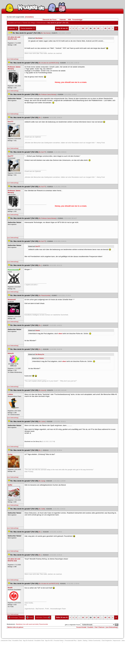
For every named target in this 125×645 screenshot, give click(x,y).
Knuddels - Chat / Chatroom (96, 627)
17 (87, 28)
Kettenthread (41, 23)
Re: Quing (42, 481)
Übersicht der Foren (49, 19)
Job (123, 640)
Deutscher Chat (6, 640)
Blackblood (19, 624)
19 (94, 28)
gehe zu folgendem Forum (72, 624)
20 (98, 28)
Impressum (116, 640)
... (79, 28)
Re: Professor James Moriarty (47, 94)
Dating (85, 640)
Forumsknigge (77, 19)
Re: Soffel (42, 509)
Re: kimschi (42, 390)
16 (83, 28)
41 (109, 28)
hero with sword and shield (30, 624)
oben (60, 333)
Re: (40, 117)
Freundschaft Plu (70, 640)
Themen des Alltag (28, 23)
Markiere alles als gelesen (15, 627)
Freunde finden (58, 640)
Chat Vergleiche (107, 640)
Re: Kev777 (42, 152)
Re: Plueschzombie (44, 295)
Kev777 (38, 246)
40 (105, 28)
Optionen (12, 28)
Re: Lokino (42, 421)
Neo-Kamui (39, 38)
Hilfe (69, 19)
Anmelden (29, 17)
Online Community (94, 640)
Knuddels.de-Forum (14, 23)
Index (30, 617)
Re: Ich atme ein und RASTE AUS (48, 62)
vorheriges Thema (16, 617)
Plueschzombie (43, 624)
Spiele (80, 640)
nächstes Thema (43, 617)
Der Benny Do (40, 354)
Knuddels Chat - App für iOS (44, 640)
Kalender (63, 19)
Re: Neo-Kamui (45, 33)
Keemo (38, 330)
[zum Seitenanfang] (12, 59)
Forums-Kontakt (81, 627)
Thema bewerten (27, 28)
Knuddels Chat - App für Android (22, 640)
